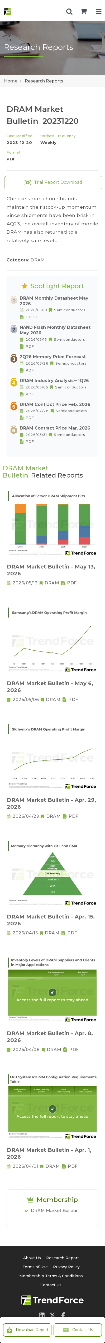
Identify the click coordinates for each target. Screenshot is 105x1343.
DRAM (38, 260)
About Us (32, 1257)
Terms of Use (35, 1267)
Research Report (62, 1257)
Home (10, 81)
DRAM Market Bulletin (55, 1210)
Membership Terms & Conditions (51, 1276)
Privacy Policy (66, 1267)
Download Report (27, 1330)
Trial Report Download (53, 183)
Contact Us (78, 1330)
